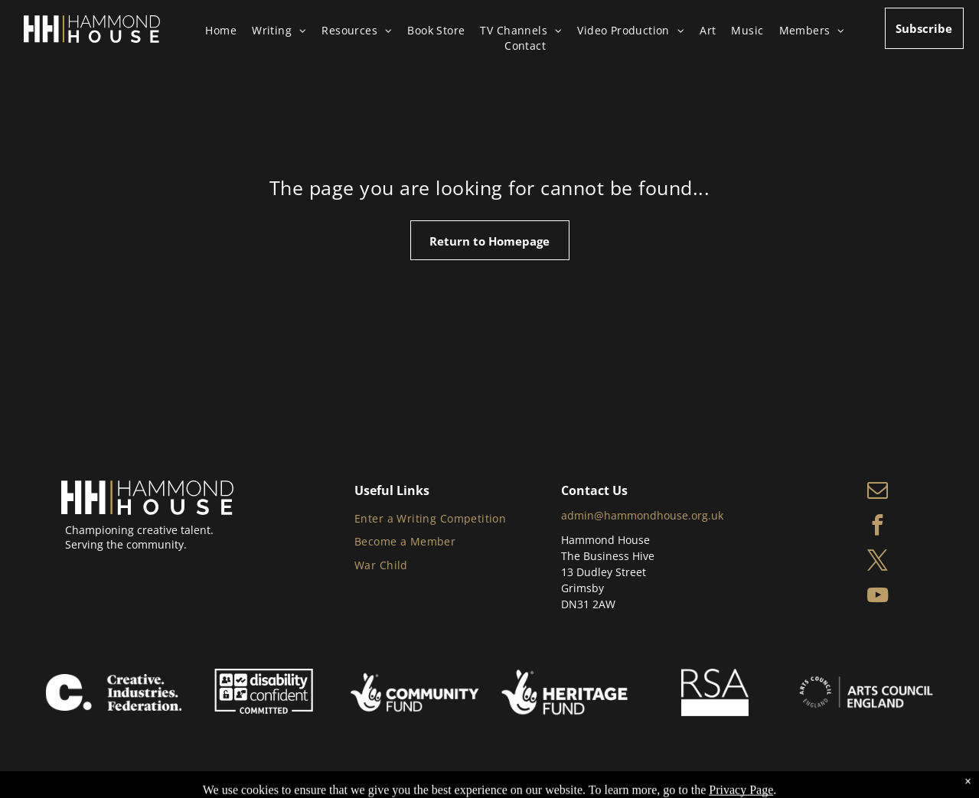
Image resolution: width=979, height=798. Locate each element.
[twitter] (877, 562)
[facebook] (877, 527)
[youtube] (877, 597)
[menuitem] (228, 30)
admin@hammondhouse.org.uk (642, 515)
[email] (877, 492)
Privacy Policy (267, 775)
